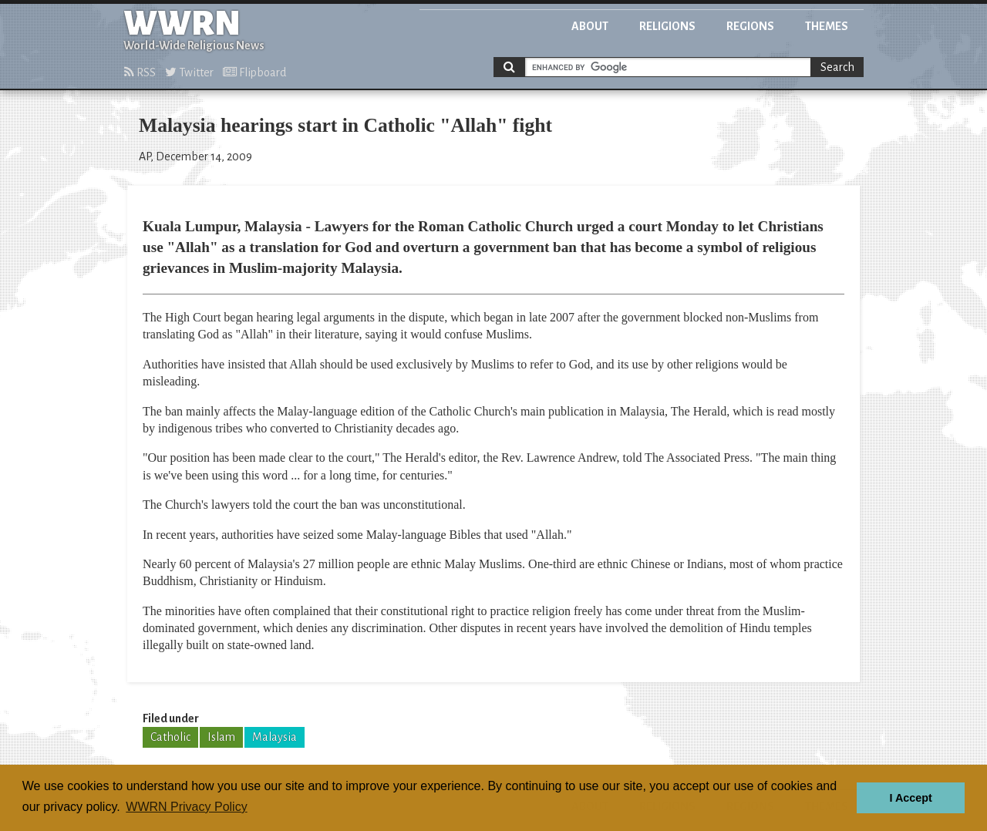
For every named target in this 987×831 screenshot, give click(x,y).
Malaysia (274, 737)
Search (837, 67)
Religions (667, 26)
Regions (750, 26)
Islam (221, 737)
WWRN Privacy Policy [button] (186, 806)
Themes (826, 26)
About (589, 26)
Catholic (170, 737)
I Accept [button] (910, 798)
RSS (140, 72)
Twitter (189, 72)
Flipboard (254, 72)
